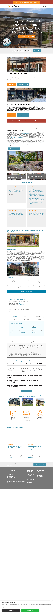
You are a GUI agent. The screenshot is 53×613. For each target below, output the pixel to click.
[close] (51, 601)
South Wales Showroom (30, 474)
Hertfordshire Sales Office (40, 479)
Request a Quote (13, 148)
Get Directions (29, 485)
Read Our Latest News (15, 430)
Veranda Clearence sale (35, 370)
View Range (11, 84)
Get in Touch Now (40, 467)
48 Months (14, 319)
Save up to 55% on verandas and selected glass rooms (26, 120)
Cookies (8, 489)
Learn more (4, 607)
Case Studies (37, 50)
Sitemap (11, 489)
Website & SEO (35, 488)
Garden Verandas (25, 133)
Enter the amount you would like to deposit (19, 309)
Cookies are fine (30, 610)
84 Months (38, 319)
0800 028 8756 (10, 479)
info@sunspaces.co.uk (11, 480)
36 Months (38, 316)
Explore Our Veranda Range (26, 36)
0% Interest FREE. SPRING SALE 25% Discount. (26, 2)
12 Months (14, 316)
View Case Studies (23, 84)
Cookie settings (11, 610)
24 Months (26, 316)
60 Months (26, 319)
